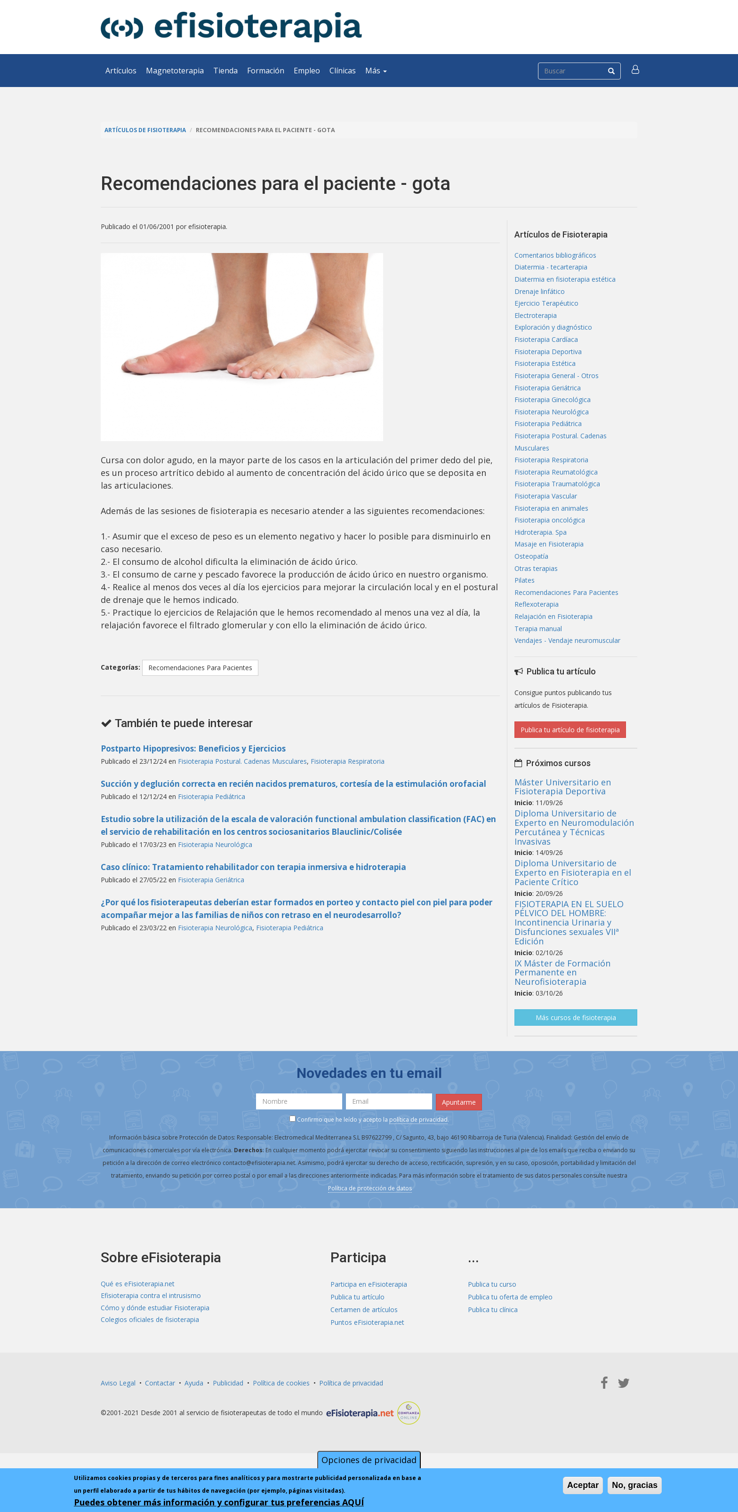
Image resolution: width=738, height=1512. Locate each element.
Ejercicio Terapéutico (546, 306)
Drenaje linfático (539, 293)
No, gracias (635, 1485)
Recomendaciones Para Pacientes (200, 667)
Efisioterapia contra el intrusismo (151, 1317)
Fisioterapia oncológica (549, 534)
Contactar (160, 1403)
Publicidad (228, 1403)
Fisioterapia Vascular (545, 509)
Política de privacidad (351, 1403)
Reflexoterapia (536, 623)
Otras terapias (536, 585)
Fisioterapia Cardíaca (546, 344)
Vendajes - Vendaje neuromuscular (567, 661)
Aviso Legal (118, 1403)
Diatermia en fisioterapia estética (565, 281)
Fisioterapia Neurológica (215, 857)
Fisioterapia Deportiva (548, 357)
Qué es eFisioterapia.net (138, 1304)
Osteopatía (531, 573)
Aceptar (583, 1485)
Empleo (307, 70)
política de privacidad (418, 1140)
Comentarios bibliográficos (555, 255)
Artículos (120, 70)
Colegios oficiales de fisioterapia (150, 1342)
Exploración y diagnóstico (553, 331)
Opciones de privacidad (369, 1459)
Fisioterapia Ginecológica (552, 408)
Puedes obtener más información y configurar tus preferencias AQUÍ (219, 1502)
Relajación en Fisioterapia (553, 636)
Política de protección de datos (370, 1209)
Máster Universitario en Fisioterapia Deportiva (562, 808)
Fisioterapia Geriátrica (211, 892)
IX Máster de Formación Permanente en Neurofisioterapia (562, 994)
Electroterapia (535, 319)
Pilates (524, 598)
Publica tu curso (492, 1304)
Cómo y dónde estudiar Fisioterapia (155, 1329)
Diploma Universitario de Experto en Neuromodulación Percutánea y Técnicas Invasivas (574, 848)
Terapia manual (538, 649)
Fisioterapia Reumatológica (556, 484)
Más (376, 70)
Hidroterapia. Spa (540, 547)
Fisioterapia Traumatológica (557, 496)
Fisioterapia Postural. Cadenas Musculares (242, 761)
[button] (635, 70)
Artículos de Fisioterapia (147, 130)
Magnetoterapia (175, 70)
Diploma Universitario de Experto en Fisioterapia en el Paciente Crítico (572, 894)
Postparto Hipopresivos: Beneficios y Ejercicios (200, 748)
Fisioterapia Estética (545, 369)
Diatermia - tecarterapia (550, 268)
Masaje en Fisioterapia (549, 560)
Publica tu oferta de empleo (510, 1317)
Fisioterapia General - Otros (556, 382)
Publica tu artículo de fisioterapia (570, 751)
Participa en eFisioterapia (368, 1304)
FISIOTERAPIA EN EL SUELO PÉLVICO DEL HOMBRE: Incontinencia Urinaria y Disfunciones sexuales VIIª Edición (569, 944)
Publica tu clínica (493, 1329)
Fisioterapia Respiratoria (348, 761)
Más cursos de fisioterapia (576, 1039)
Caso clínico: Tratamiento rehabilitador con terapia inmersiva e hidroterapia (263, 879)
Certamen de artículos (364, 1329)
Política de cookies (281, 1403)
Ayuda (193, 1403)
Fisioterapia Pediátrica (211, 809)
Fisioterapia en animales (551, 522)
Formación (265, 70)
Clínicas (342, 70)
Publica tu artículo (357, 1317)
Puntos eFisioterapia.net (367, 1342)
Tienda (225, 70)
